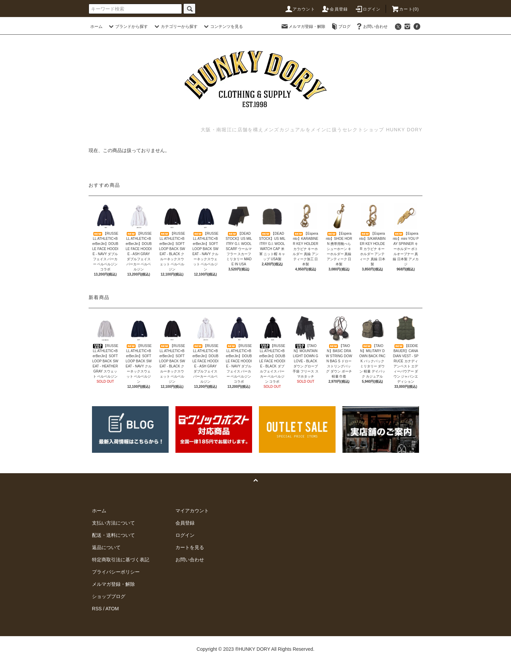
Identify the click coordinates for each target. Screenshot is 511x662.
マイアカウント (192, 510)
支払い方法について (113, 523)
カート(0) (405, 9)
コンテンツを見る (222, 26)
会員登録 (335, 9)
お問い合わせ (371, 26)
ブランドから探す (127, 26)
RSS (97, 608)
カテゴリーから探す (175, 26)
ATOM (112, 608)
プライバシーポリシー (116, 572)
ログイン (368, 9)
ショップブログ (108, 596)
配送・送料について (113, 535)
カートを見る (189, 547)
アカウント (299, 9)
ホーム (96, 26)
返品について (106, 547)
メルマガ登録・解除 (302, 26)
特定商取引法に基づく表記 (120, 559)
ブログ (340, 26)
